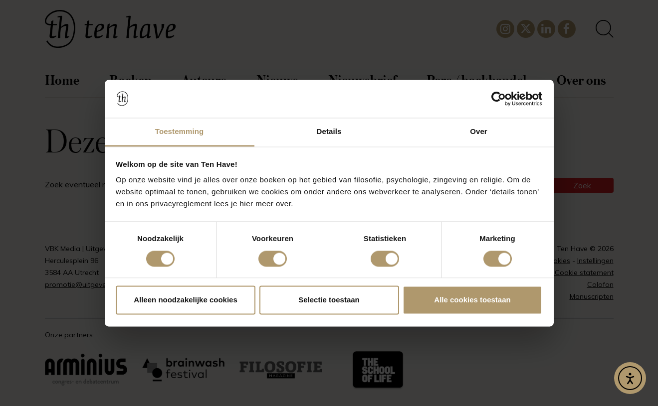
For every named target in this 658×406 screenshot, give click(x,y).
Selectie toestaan (329, 300)
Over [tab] (478, 132)
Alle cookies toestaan (472, 300)
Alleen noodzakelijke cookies (185, 300)
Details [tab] (329, 132)
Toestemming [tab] (179, 132)
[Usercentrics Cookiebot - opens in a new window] (498, 98)
